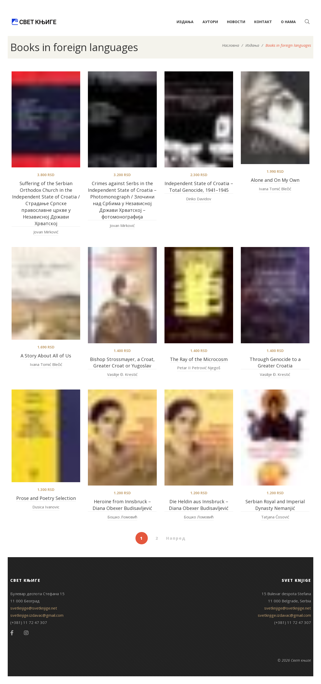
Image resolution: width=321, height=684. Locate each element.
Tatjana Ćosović (275, 516)
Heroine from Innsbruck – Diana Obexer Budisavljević (122, 504)
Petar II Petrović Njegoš (198, 367)
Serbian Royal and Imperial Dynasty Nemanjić (275, 504)
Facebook (12, 632)
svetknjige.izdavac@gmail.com (36, 615)
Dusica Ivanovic (45, 506)
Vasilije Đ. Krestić (122, 374)
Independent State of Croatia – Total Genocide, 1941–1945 (198, 186)
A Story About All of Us (46, 356)
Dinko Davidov (198, 198)
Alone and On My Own (275, 180)
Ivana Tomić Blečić (275, 188)
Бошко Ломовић (122, 516)
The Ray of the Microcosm (199, 359)
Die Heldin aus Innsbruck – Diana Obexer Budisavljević (198, 504)
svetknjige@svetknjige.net (33, 608)
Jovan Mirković (45, 231)
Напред (176, 538)
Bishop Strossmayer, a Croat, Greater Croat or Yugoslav (122, 362)
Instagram (26, 632)
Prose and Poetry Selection (46, 498)
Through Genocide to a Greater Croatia (275, 362)
